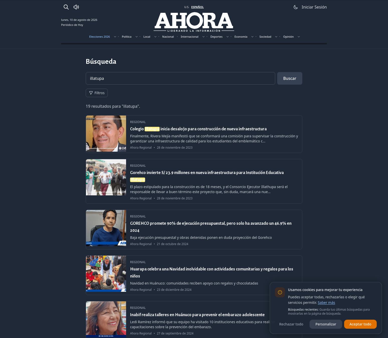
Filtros (97, 92)
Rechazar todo (291, 324)
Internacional (189, 36)
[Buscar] (66, 7)
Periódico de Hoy (72, 25)
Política (126, 36)
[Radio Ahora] (76, 7)
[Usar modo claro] (296, 7)
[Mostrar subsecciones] (115, 36)
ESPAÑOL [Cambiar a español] (197, 7)
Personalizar (326, 324)
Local (146, 36)
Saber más (326, 302)
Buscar (289, 78)
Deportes (216, 36)
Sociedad (265, 36)
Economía (241, 36)
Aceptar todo (360, 324)
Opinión (288, 36)
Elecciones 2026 (99, 36)
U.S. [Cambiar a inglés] (186, 7)
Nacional (168, 36)
